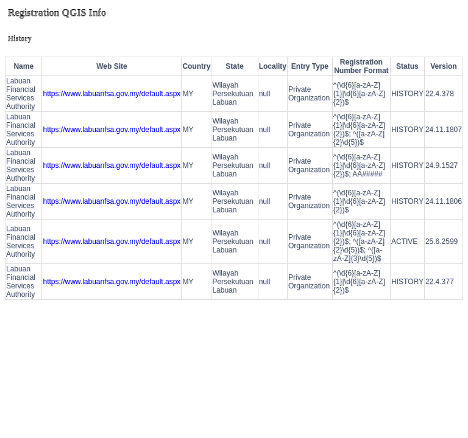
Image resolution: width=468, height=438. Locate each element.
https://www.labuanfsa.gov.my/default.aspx (111, 93)
